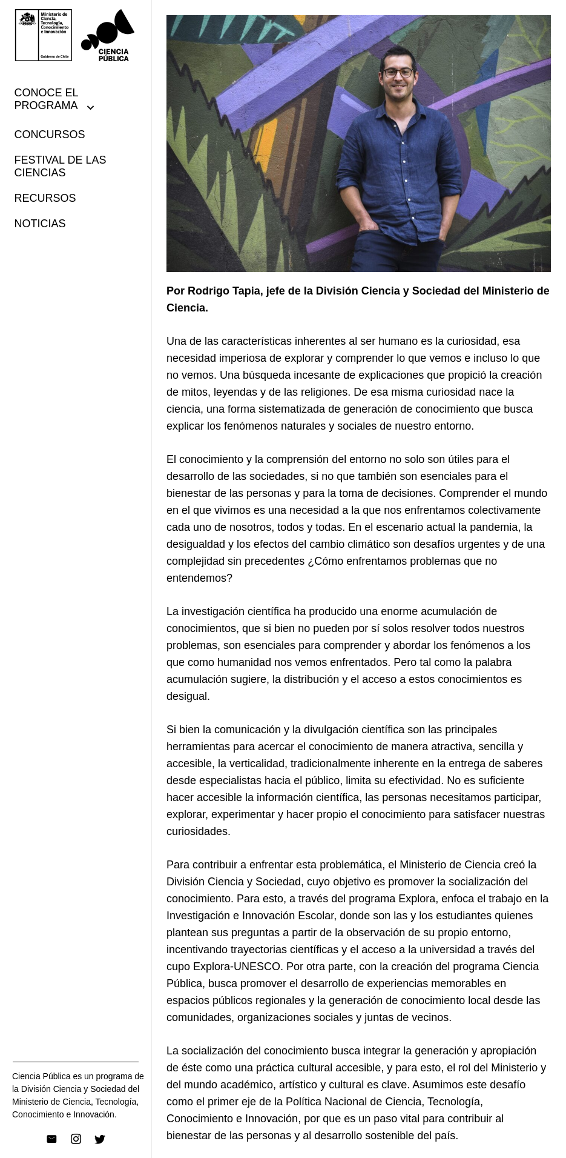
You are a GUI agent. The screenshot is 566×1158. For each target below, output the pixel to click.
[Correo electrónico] (51, 1139)
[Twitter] (100, 1139)
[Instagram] (76, 1139)
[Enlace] (76, 35)
